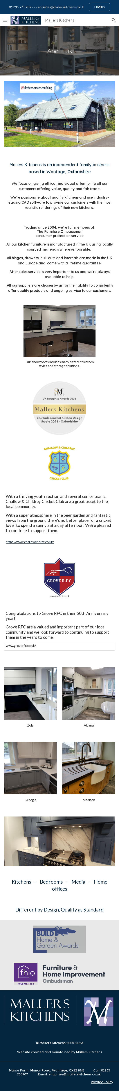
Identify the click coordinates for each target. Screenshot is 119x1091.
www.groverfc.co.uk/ (21, 646)
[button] (5, 20)
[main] (59, 51)
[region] (59, 7)
